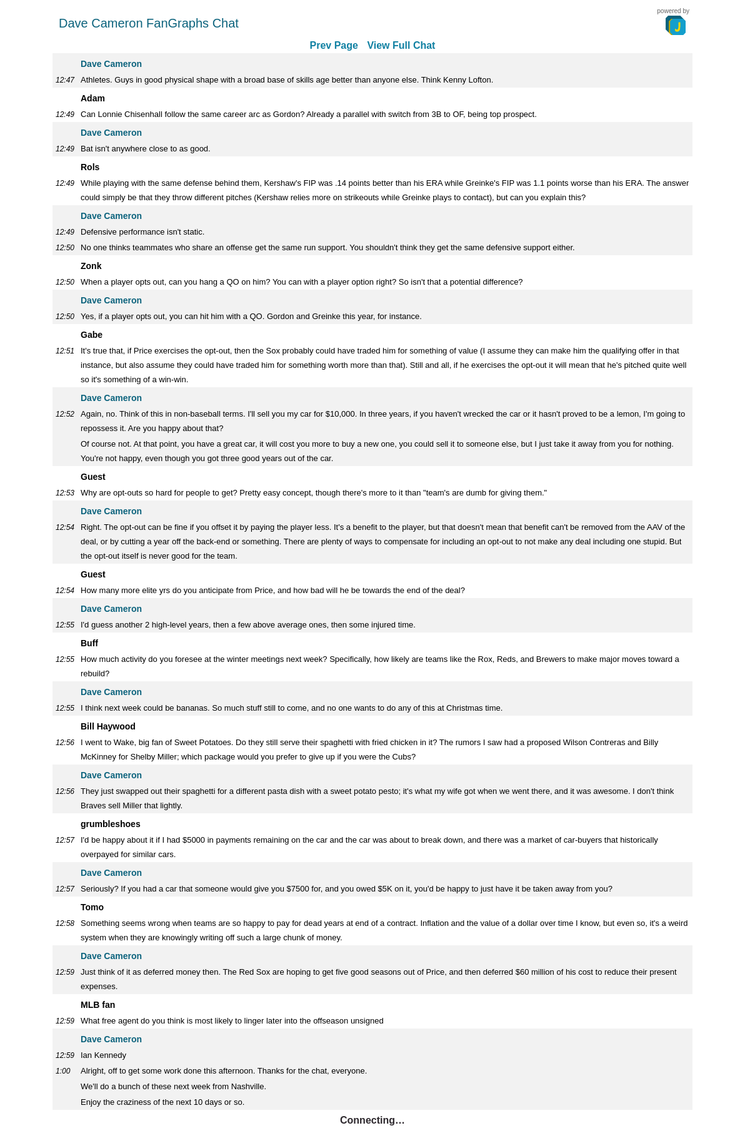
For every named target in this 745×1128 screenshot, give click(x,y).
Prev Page (334, 45)
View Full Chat (401, 45)
